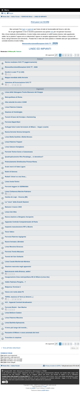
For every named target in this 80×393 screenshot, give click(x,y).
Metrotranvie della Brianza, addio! (17, 271)
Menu (6, 10)
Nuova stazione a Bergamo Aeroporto (19, 217)
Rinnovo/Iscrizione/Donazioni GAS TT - (40, 43)
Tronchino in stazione (13, 337)
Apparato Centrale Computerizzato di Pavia (21, 222)
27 (12, 85)
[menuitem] (3, 13)
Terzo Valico (9, 232)
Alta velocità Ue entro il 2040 (16, 102)
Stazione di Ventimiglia (13, 112)
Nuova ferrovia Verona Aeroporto (17, 132)
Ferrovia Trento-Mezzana (14, 252)
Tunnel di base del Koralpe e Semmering (20, 117)
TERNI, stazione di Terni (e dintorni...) (19, 297)
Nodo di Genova (11, 172)
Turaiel (45, 386)
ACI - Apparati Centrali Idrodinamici (18, 302)
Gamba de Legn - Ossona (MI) (16, 197)
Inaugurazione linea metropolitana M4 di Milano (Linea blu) (27, 277)
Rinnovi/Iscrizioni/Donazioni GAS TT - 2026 (21, 67)
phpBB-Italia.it (45, 390)
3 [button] (65, 55)
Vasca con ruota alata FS (14, 292)
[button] (56, 55)
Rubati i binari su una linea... (16, 177)
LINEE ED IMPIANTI (40, 48)
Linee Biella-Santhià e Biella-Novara (18, 137)
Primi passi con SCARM (40, 22)
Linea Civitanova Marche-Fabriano (18, 191)
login (23, 29)
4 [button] (68, 55)
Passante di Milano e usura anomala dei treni (22, 332)
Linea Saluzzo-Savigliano (14, 147)
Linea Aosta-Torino (12, 182)
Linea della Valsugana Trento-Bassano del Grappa (24, 92)
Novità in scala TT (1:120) (14, 72)
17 (12, 299)
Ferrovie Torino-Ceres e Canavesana (19, 152)
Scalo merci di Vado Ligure (15, 167)
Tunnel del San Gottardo (14, 257)
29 (18, 85)
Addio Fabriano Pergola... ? (15, 282)
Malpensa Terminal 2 (13, 287)
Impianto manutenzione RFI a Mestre (19, 227)
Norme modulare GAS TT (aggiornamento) (21, 62)
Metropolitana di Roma (13, 97)
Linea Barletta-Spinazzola (14, 323)
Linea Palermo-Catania (13, 107)
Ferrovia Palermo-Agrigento (15, 237)
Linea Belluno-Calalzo (13, 313)
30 (20, 85)
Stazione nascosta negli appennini (18, 266)
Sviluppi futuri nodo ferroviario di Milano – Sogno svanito (27, 127)
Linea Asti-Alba (11, 212)
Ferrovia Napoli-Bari (12, 122)
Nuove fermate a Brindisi (14, 242)
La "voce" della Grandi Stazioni (17, 202)
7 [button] (75, 55)
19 (18, 299)
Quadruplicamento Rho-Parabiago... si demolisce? (24, 157)
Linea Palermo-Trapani (13, 142)
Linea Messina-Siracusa (14, 247)
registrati (30, 29)
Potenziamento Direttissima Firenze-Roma (21, 162)
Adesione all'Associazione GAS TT (18, 82)
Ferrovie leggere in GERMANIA (16, 186)
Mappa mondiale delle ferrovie (16, 77)
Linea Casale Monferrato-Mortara (17, 261)
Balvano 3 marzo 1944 (13, 207)
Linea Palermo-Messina (14, 318)
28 (15, 85)
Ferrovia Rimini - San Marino (16, 307)
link (52, 32)
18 (15, 299)
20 (20, 299)
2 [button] (62, 55)
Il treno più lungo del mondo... (16, 328)
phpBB (33, 388)
